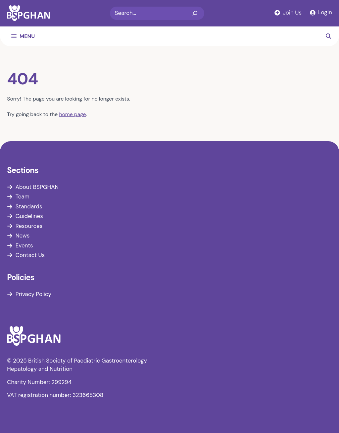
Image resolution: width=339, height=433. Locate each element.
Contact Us (30, 255)
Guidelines (29, 216)
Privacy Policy (33, 294)
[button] (328, 36)
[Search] (195, 13)
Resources (29, 226)
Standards (29, 206)
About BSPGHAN (37, 187)
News (23, 235)
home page (72, 114)
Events (24, 245)
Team (22, 196)
